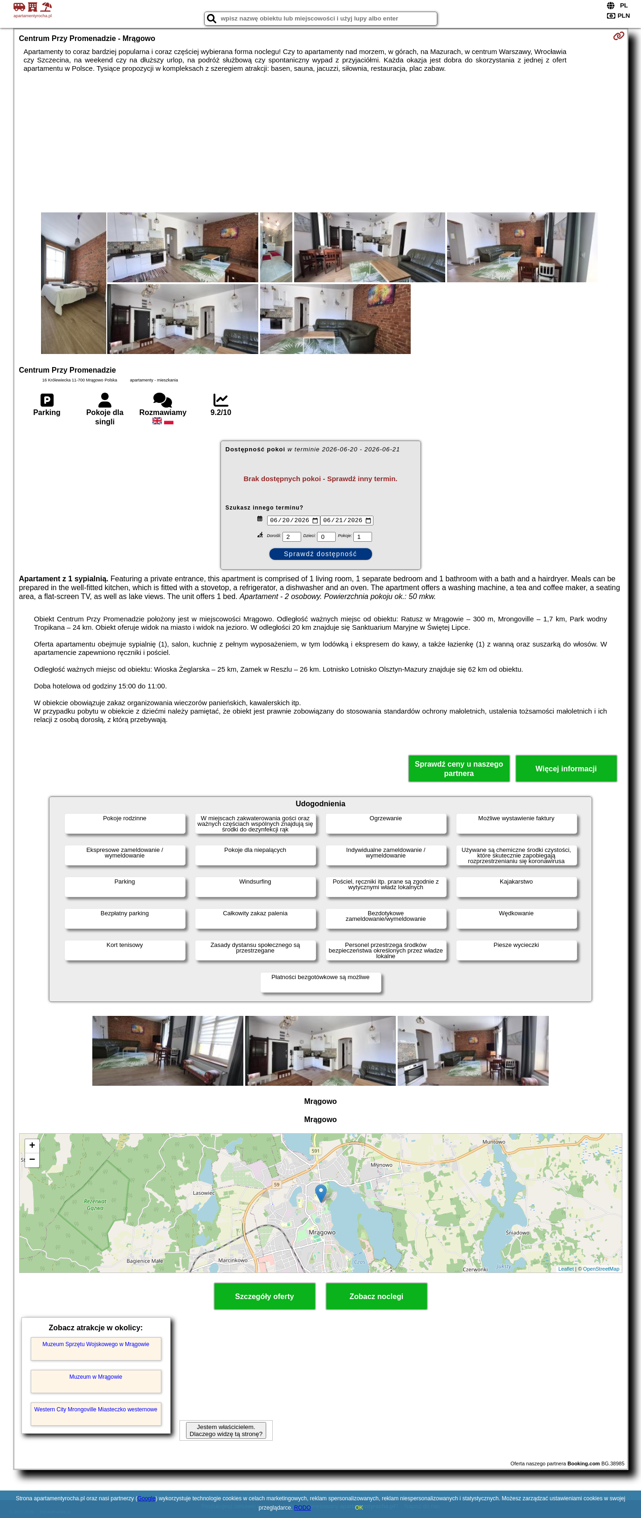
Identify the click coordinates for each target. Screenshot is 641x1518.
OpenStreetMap (601, 1269)
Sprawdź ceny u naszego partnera (459, 768)
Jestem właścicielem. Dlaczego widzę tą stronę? (226, 1430)
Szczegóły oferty (264, 1296)
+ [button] (32, 1146)
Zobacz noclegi (377, 1296)
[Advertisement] (320, 142)
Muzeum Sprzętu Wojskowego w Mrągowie (95, 1344)
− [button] (32, 1160)
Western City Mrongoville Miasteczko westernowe (96, 1409)
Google (147, 1498)
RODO (302, 1507)
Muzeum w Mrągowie (95, 1377)
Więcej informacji (566, 769)
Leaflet (566, 1269)
